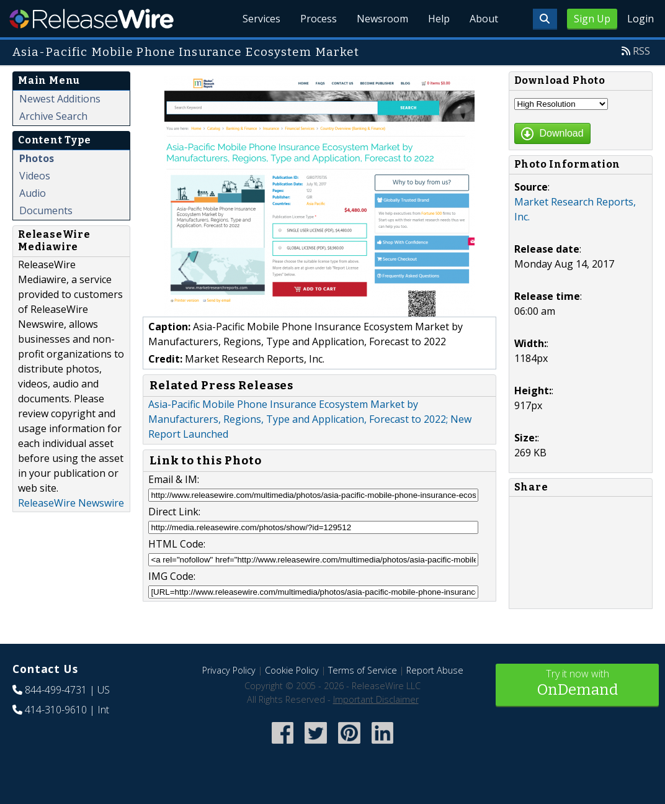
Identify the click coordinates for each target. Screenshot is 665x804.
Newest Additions (59, 99)
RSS (641, 51)
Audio (32, 193)
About (484, 18)
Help (439, 18)
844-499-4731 (56, 690)
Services (261, 18)
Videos (34, 176)
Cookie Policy (292, 670)
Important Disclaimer (376, 699)
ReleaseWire (91, 18)
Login (640, 18)
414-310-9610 (56, 709)
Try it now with (577, 684)
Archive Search (53, 116)
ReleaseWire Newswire (71, 503)
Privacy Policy (229, 670)
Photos (36, 158)
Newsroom (382, 18)
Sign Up (592, 18)
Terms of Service (362, 670)
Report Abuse (434, 670)
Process (318, 18)
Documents (46, 210)
